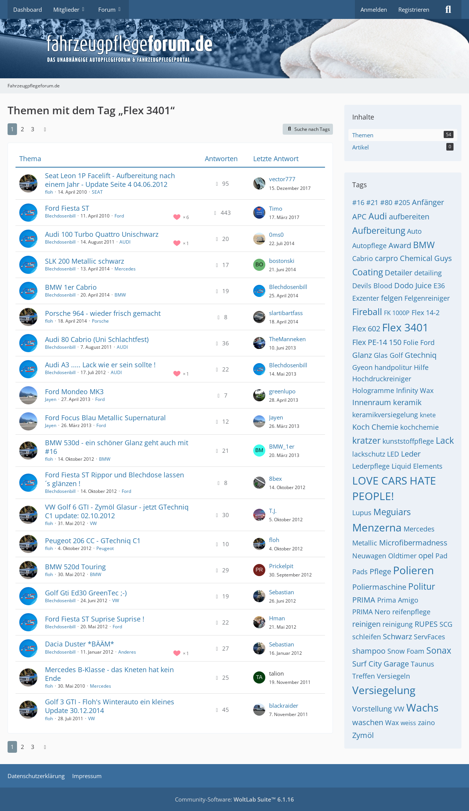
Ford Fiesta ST (67, 208)
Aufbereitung (378, 230)
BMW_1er (281, 446)
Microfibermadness (413, 543)
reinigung (397, 624)
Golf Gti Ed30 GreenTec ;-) (86, 592)
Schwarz (397, 636)
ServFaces (429, 636)
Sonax (438, 650)
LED (393, 453)
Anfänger (428, 202)
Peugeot (105, 548)
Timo (275, 208)
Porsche (100, 321)
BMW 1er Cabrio (71, 287)
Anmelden (374, 9)
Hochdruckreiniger (381, 378)
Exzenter (365, 298)
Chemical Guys (426, 258)
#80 (386, 202)
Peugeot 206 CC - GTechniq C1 (93, 540)
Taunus (422, 663)
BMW (120, 295)
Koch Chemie (375, 427)
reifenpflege (411, 611)
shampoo (368, 651)
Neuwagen (369, 555)
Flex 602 (366, 328)
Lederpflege (371, 466)
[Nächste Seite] (45, 129)
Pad (441, 555)
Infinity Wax (414, 390)
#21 (372, 202)
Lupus (361, 512)
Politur (421, 586)
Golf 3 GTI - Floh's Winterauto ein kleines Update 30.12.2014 (109, 706)
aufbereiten (409, 216)
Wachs (422, 707)
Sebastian (281, 592)
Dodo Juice (413, 285)
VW (93, 523)
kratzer (366, 440)
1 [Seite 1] (12, 129)
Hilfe (421, 367)
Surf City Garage (380, 664)
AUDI (124, 242)
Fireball (367, 312)
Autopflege (369, 245)
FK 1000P (397, 313)
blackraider (283, 705)
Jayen (50, 399)
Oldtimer (402, 555)
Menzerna (377, 527)
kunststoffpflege (408, 441)
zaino (426, 722)
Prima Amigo (397, 599)
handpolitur (393, 367)
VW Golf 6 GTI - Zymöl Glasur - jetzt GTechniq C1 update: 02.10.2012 (117, 511)
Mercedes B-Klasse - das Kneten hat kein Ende (109, 674)
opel (425, 555)
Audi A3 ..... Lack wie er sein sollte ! (100, 364)
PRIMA (363, 600)
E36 (439, 285)
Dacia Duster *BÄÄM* (79, 643)
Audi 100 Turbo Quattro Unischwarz (101, 234)
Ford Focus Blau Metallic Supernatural (105, 417)
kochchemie (419, 427)
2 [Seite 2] (22, 129)
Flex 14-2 (426, 312)
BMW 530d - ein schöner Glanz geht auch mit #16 (116, 447)
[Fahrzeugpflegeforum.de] (253, 48)
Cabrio (362, 258)
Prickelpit (281, 566)
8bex (275, 478)
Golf (396, 355)
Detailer (398, 272)
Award (400, 245)
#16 (358, 202)
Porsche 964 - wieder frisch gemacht (103, 313)
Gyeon (362, 367)
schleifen (366, 636)
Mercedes (125, 269)
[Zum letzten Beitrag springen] (259, 183)
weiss (408, 723)
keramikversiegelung (385, 414)
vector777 (282, 179)
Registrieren (413, 9)
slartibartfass (286, 313)
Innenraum (371, 402)
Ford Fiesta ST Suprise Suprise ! (94, 618)
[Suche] (448, 9)
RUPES (426, 624)
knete (428, 415)
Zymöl (363, 735)
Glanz (362, 355)
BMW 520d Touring (75, 566)
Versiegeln (393, 675)
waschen (367, 722)
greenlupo (282, 391)
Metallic (364, 542)
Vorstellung (372, 709)
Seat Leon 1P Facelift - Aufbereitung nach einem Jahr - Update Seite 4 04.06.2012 (110, 180)
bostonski (281, 260)
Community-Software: (234, 799)
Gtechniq (420, 355)
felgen (391, 298)
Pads (360, 571)
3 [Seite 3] (32, 129)
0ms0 (276, 234)
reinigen (366, 624)
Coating (367, 272)
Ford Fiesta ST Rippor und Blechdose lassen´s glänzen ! (114, 479)
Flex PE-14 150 (376, 342)
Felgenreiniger (427, 298)
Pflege (380, 571)
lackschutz (368, 453)
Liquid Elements (417, 466)
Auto (414, 231)
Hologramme (373, 390)
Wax (392, 722)
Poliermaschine (379, 587)
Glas (381, 355)
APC (359, 216)
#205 (402, 202)
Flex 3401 (405, 327)
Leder (411, 454)
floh (49, 192)
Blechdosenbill (60, 216)
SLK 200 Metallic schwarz (84, 261)
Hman (277, 618)
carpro (386, 258)
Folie (410, 342)
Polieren (413, 570)
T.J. (273, 510)
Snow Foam (405, 651)
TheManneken (287, 339)
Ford (119, 216)
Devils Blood (372, 285)
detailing (428, 272)
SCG (446, 624)
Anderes (127, 652)
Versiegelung (383, 690)
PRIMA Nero (371, 611)
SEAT (97, 192)
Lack (445, 440)
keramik (407, 402)
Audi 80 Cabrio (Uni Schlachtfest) (97, 339)
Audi (377, 216)
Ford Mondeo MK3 (74, 391)
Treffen (363, 675)
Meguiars (392, 512)
